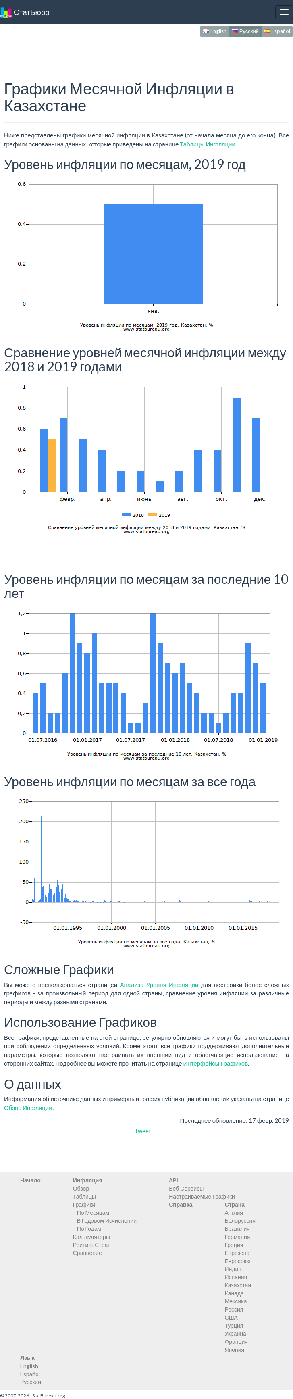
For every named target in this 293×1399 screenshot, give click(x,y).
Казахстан (238, 1285)
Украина (235, 1333)
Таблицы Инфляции (207, 144)
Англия (234, 1212)
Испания (236, 1277)
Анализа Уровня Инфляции (159, 984)
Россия (234, 1309)
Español (277, 31)
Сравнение (87, 1252)
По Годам (89, 1228)
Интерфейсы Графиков (215, 1063)
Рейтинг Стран (92, 1244)
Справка (180, 1204)
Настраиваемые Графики (202, 1196)
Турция (234, 1325)
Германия (237, 1236)
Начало (30, 1180)
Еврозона (237, 1252)
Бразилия (237, 1228)
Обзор (81, 1188)
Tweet (142, 1131)
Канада (234, 1293)
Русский (245, 31)
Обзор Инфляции (28, 1107)
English (215, 31)
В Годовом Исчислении (107, 1220)
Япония (235, 1349)
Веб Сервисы (186, 1188)
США (231, 1317)
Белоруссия (240, 1220)
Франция (236, 1341)
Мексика (236, 1301)
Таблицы (84, 1196)
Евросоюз (238, 1260)
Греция (234, 1244)
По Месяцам (93, 1212)
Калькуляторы (91, 1236)
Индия (233, 1269)
